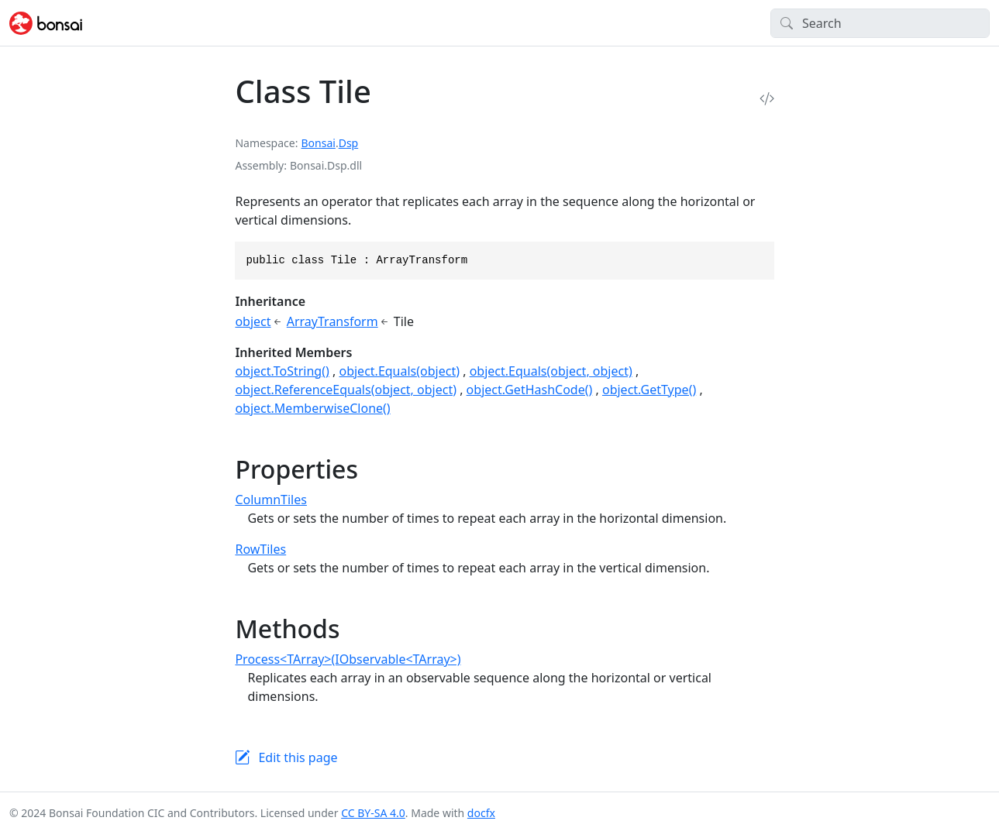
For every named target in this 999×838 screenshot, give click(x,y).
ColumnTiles (271, 499)
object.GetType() (649, 389)
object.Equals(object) (399, 371)
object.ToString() (282, 371)
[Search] (880, 23)
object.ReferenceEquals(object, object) (345, 389)
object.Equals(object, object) (551, 371)
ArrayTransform (332, 321)
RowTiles (260, 549)
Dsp (349, 143)
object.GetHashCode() (530, 389)
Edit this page (297, 757)
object (252, 321)
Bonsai (318, 143)
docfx (481, 812)
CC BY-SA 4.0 (373, 812)
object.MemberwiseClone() (312, 408)
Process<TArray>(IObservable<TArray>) (347, 659)
